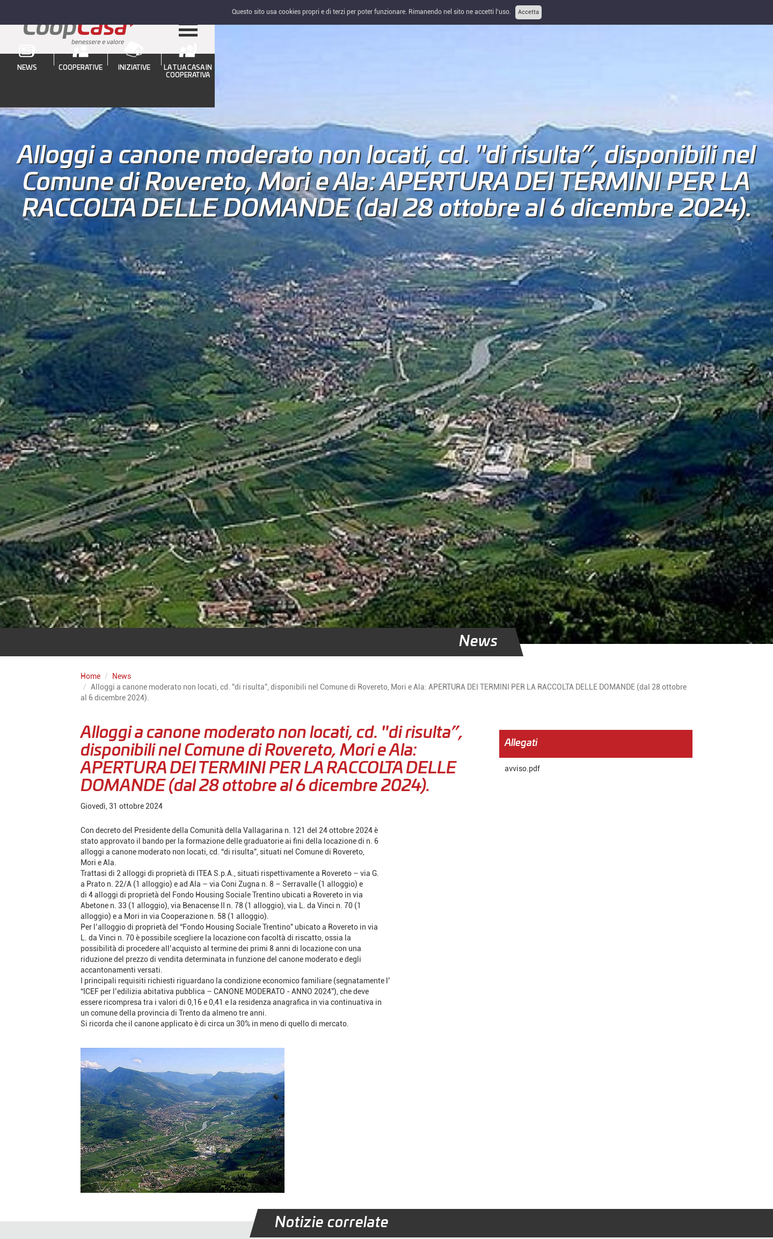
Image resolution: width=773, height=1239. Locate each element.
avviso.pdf (522, 768)
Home (90, 676)
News (121, 676)
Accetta (528, 12)
